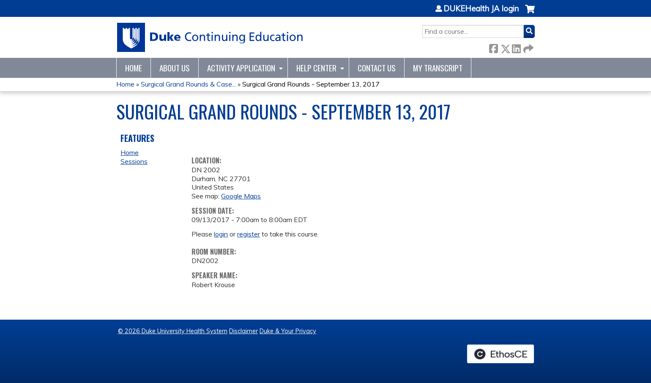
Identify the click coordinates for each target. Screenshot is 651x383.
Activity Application (241, 68)
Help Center (316, 68)
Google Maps (241, 196)
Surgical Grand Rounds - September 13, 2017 (311, 84)
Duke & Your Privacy (288, 331)
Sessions (134, 161)
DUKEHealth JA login (481, 9)
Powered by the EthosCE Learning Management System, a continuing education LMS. (500, 354)
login (221, 234)
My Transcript (437, 68)
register (248, 234)
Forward (527, 47)
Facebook (493, 47)
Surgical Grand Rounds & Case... (188, 84)
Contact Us (377, 68)
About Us (174, 68)
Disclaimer (243, 331)
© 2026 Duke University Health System (172, 331)
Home (133, 68)
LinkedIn (516, 47)
